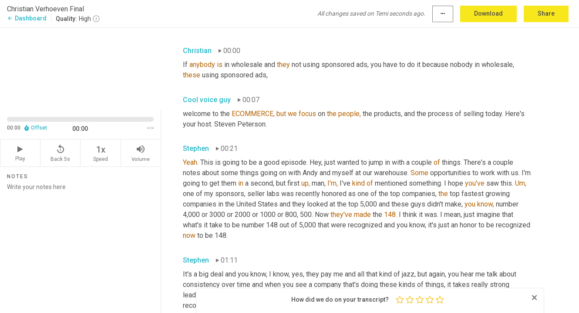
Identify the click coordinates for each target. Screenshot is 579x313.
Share (546, 13)
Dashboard (27, 18)
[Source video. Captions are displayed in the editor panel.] (80, 68)
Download (488, 13)
